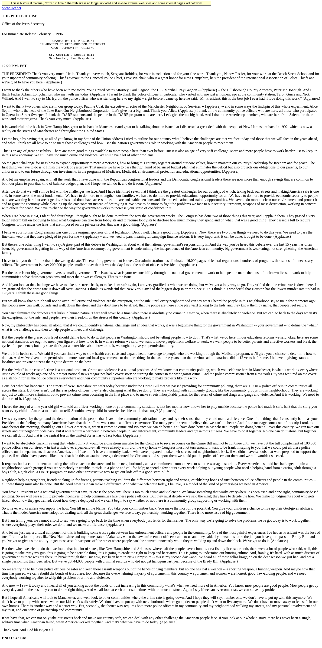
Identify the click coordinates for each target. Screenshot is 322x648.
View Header (11, 8)
